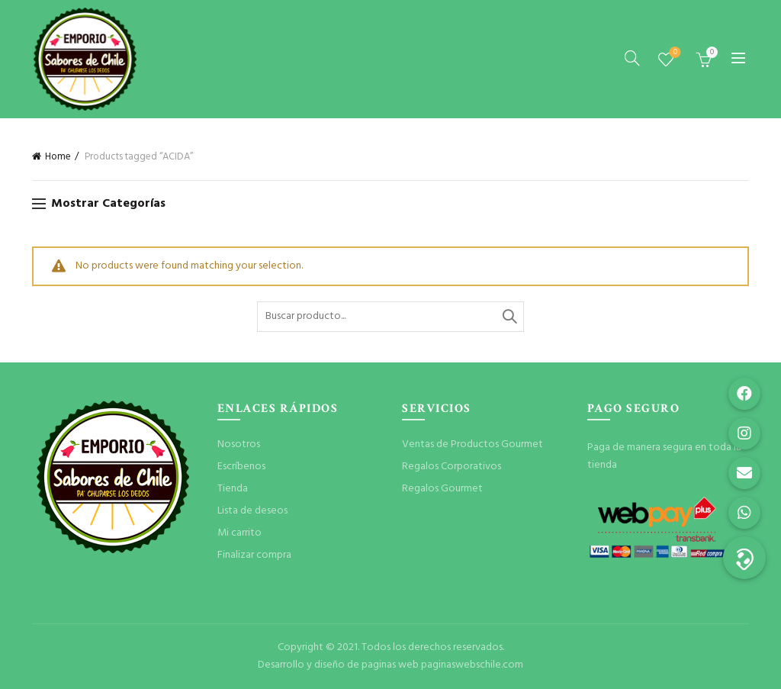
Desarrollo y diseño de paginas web (338, 665)
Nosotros (238, 444)
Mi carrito (239, 533)
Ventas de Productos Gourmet (472, 444)
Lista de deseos (674, 53)
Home (58, 157)
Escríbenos (241, 466)
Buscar (508, 316)
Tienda (232, 488)
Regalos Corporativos (451, 466)
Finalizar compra (254, 555)
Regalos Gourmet (442, 488)
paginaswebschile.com (472, 665)
